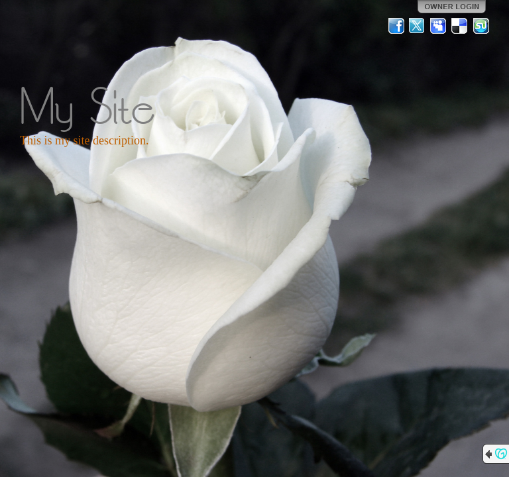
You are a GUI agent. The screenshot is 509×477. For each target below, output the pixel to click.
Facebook (396, 26)
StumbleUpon (481, 26)
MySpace (438, 26)
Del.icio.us (460, 26)
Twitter (417, 26)
